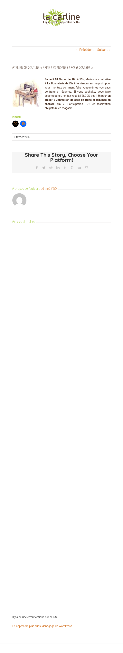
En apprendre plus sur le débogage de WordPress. (42, 626)
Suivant (102, 50)
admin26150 (49, 189)
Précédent (86, 50)
